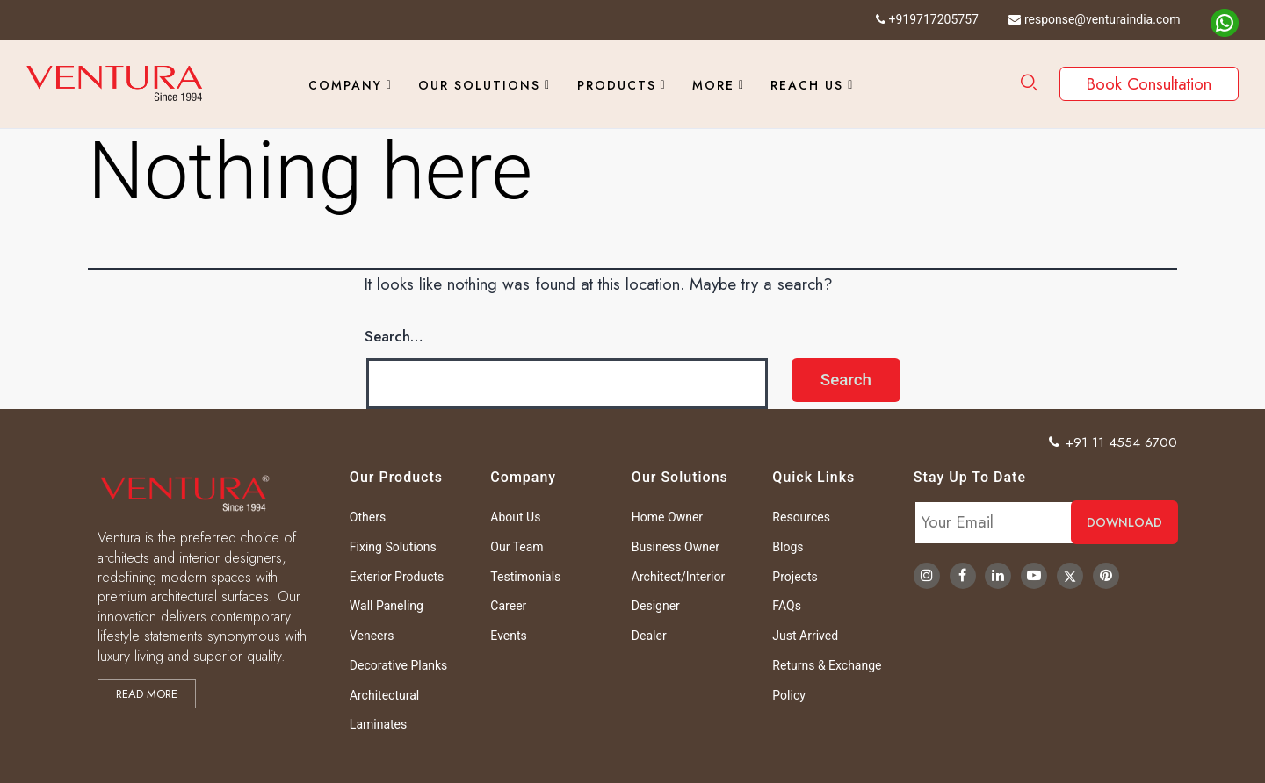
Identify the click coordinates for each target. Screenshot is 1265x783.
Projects (794, 577)
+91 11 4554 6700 (1113, 442)
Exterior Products (397, 577)
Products (616, 85)
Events (508, 636)
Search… (394, 336)
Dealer (649, 636)
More (713, 85)
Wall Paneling (386, 606)
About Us (515, 517)
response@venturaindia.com (1094, 19)
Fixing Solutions (393, 547)
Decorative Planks (399, 665)
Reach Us (806, 85)
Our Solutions (479, 85)
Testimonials (525, 577)
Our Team (516, 547)
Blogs (787, 547)
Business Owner (675, 547)
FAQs (786, 606)
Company (345, 85)
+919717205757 (927, 19)
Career (508, 606)
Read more (146, 694)
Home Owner (667, 517)
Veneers (372, 636)
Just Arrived (805, 636)
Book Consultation (1149, 84)
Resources (801, 517)
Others (368, 517)
